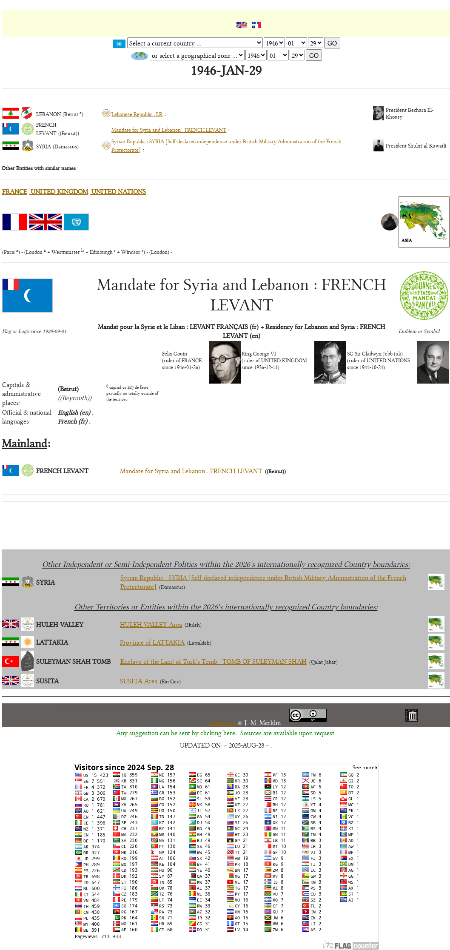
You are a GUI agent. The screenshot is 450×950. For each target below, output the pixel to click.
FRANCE (14, 191)
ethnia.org (223, 722)
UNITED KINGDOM (58, 191)
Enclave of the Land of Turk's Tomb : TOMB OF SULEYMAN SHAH (213, 661)
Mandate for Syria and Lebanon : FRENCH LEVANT (168, 129)
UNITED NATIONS (118, 191)
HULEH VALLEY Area (151, 624)
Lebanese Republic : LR (136, 114)
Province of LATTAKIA (152, 641)
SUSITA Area (138, 680)
